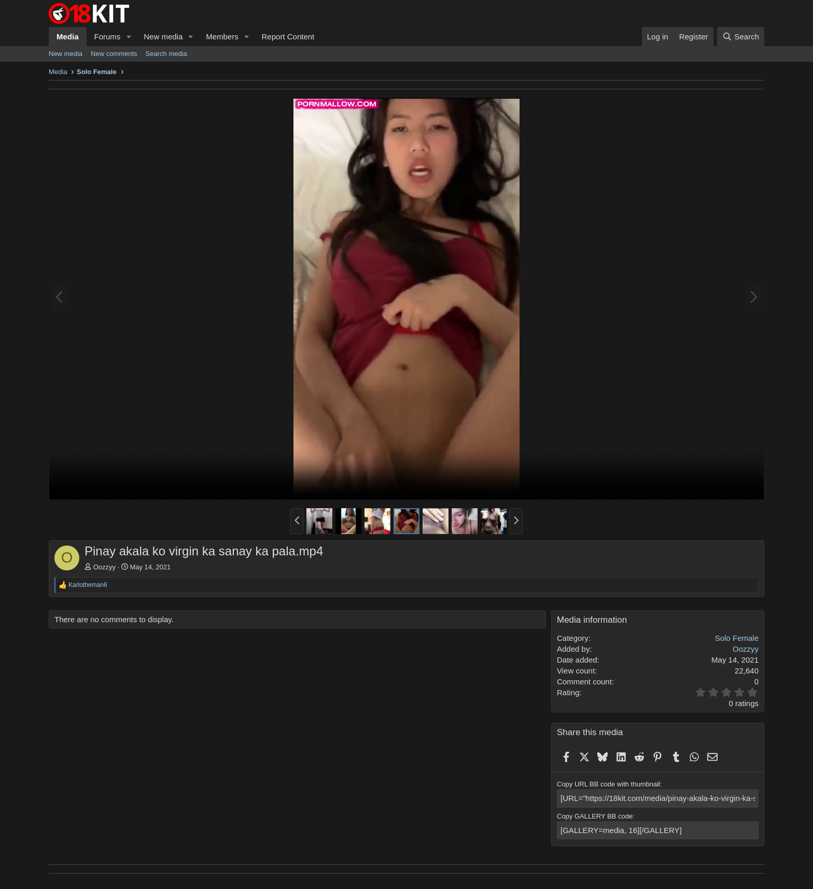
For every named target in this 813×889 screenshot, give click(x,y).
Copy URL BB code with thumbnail (608, 784)
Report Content (288, 36)
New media (163, 36)
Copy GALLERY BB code (595, 815)
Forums (107, 36)
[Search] (740, 36)
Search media (166, 54)
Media (68, 36)
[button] (128, 36)
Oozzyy (104, 567)
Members (222, 36)
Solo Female (737, 638)
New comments (114, 54)
